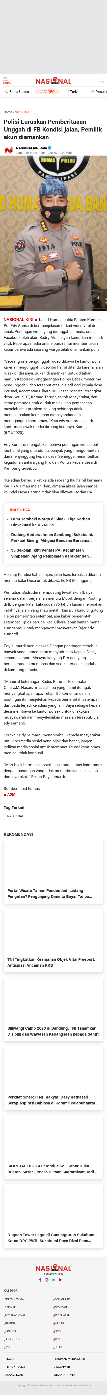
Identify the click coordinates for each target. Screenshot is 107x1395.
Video (49, 92)
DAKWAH (10, 1307)
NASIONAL (15, 816)
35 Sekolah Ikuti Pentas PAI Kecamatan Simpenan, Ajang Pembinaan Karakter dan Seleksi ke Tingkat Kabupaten (50, 554)
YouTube (60, 1282)
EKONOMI (60, 1307)
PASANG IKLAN (13, 1374)
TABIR (58, 1347)
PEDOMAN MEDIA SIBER (69, 1359)
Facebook (40, 1282)
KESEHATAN (62, 1315)
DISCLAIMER (62, 1367)
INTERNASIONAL (15, 1315)
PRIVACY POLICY (15, 1367)
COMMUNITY (62, 1299)
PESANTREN (12, 1339)
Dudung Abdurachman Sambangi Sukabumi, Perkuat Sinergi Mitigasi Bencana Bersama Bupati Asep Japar (52, 538)
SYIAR (8, 1347)
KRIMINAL (10, 1323)
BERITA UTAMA (14, 1299)
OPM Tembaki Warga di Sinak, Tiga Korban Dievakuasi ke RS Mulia (50, 522)
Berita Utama (19, 92)
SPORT (58, 1339)
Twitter (53, 1282)
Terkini (75, 92)
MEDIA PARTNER (64, 1374)
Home (8, 112)
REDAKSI (9, 1359)
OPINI (57, 1331)
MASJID (59, 1323)
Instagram (46, 1282)
